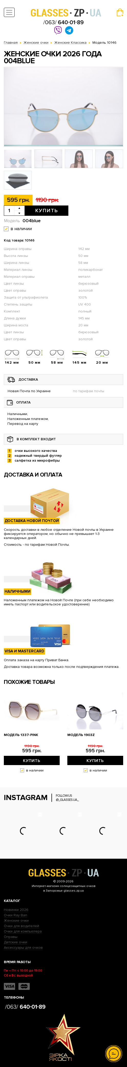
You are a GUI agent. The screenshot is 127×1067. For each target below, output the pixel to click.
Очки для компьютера (23, 931)
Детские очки (15, 942)
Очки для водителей (21, 926)
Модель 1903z (81, 735)
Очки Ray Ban (15, 915)
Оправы (10, 937)
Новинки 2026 (16, 910)
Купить (46, 211)
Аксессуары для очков (23, 947)
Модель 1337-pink (21, 735)
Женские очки (16, 920)
